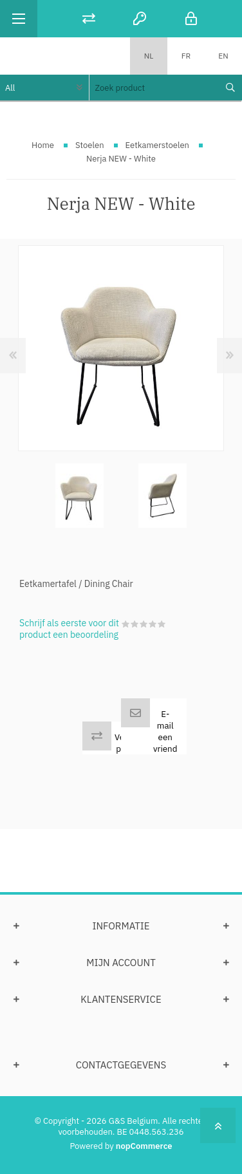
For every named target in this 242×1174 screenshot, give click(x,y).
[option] (79, 496)
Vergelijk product (131, 742)
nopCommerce (144, 1146)
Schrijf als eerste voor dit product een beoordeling (69, 628)
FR (186, 56)
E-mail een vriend (165, 731)
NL (149, 56)
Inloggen (191, 18)
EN (223, 56)
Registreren (139, 18)
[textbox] (153, 87)
